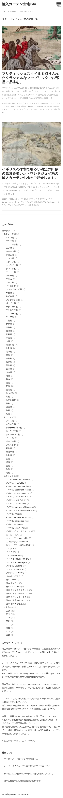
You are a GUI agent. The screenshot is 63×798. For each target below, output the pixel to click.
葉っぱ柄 (10, 393)
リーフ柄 (10, 317)
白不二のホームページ (20, 741)
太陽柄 (9, 331)
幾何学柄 (10, 344)
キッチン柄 (11, 251)
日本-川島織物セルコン (16, 600)
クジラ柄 (10, 258)
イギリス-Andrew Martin (17, 486)
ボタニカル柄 (12, 307)
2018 (8, 611)
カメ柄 (9, 248)
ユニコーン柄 (12, 313)
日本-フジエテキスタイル (17, 590)
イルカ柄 (10, 237)
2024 (8, 631)
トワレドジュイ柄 (14, 289)
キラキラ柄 (11, 424)
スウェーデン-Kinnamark (17, 542)
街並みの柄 (11, 400)
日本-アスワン (12, 583)
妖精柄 (9, 334)
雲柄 (8, 466)
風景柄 (9, 407)
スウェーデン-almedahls (17, 538)
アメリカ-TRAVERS (15, 483)
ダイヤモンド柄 (13, 434)
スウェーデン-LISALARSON (18, 545)
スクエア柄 (11, 262)
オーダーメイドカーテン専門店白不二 (27, 649)
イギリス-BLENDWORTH (17, 493)
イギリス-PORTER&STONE (18, 517)
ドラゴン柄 (11, 286)
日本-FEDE (11, 580)
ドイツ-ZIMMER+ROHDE (17, 559)
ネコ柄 (9, 293)
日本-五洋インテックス (16, 597)
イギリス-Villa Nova (15, 528)
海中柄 (9, 372)
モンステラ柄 (12, 310)
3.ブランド (9, 476)
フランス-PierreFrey (15, 573)
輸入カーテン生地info (19, 4)
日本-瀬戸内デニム (14, 604)
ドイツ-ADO (11, 548)
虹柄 (8, 396)
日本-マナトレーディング (17, 593)
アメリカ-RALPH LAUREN (18, 479)
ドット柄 (10, 282)
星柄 (8, 355)
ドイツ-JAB (11, 552)
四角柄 (9, 327)
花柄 (8, 386)
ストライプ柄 (12, 265)
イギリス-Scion (13, 524)
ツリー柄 (10, 275)
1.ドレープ (9, 234)
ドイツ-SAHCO (13, 555)
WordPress (25, 794)
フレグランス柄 (13, 300)
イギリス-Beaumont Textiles (18, 490)
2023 (8, 628)
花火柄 (9, 389)
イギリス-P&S (12, 514)
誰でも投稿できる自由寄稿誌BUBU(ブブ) (22, 781)
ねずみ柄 (10, 296)
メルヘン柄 (11, 445)
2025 (8, 635)
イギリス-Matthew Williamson (19, 507)
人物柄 (9, 320)
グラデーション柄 (14, 427)
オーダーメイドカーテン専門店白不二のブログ (25, 766)
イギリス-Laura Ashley (16, 503)
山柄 (8, 341)
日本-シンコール (13, 586)
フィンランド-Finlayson (16, 562)
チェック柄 (11, 272)
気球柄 (9, 369)
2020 (8, 618)
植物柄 (9, 362)
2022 (8, 625)
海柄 (8, 376)
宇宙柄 (9, 338)
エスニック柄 (12, 244)
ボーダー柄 (11, 303)
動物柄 (9, 324)
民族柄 (9, 365)
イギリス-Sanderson (15, 521)
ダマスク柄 (11, 268)
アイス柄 (10, 421)
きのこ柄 (10, 255)
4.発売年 (8, 607)
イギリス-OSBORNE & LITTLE (20, 510)
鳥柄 (8, 414)
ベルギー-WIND (13, 576)
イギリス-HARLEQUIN (16, 500)
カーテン (6, 231)
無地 (8, 379)
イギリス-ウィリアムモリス (18, 531)
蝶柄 (8, 462)
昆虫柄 (9, 351)
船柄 (8, 383)
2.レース (8, 417)
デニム (9, 279)
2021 (8, 621)
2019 (8, 614)
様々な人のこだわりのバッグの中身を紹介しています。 (29, 773)
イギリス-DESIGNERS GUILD (19, 497)
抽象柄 (9, 348)
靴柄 (8, 403)
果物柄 (9, 358)
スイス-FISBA (12, 535)
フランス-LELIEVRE (15, 569)
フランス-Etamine (14, 566)
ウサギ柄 (10, 241)
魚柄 (8, 410)
